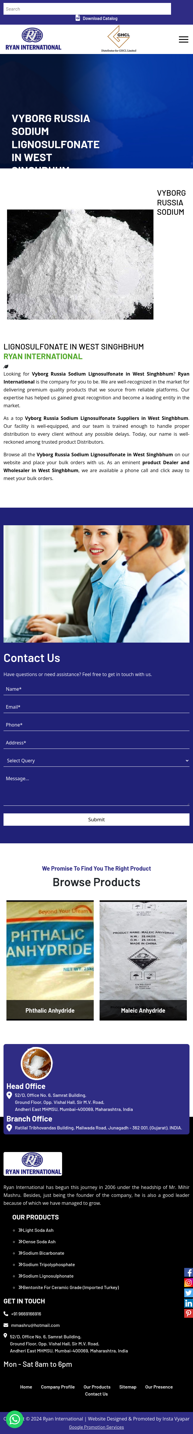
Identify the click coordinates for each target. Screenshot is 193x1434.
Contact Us (96, 1393)
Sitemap (127, 1386)
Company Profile (58, 1386)
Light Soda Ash (36, 1230)
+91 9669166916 (22, 1313)
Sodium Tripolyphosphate (46, 1264)
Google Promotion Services (96, 1427)
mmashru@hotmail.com (32, 1325)
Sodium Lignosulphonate (46, 1275)
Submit (96, 819)
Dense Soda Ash (37, 1241)
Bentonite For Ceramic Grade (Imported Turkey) (68, 1287)
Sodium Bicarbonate (41, 1253)
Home (26, 1386)
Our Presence (159, 1386)
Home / (18, 185)
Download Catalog (96, 18)
